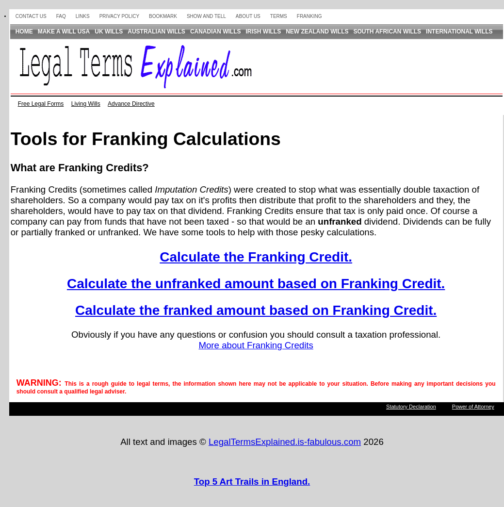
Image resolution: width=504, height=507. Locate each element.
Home (24, 31)
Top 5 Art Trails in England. (252, 481)
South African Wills (388, 31)
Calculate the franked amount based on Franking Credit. (256, 310)
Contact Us (31, 16)
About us (248, 16)
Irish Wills (263, 31)
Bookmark (163, 16)
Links (83, 16)
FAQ (61, 16)
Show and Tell (206, 16)
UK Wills (109, 31)
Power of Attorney (473, 406)
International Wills (459, 31)
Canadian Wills (215, 31)
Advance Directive (131, 103)
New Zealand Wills (317, 31)
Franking (309, 16)
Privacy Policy (119, 16)
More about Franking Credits (255, 345)
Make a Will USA (64, 31)
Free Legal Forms (41, 103)
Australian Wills (156, 31)
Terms (278, 16)
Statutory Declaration (411, 406)
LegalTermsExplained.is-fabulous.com (285, 442)
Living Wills (85, 103)
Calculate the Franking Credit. (256, 256)
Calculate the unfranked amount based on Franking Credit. (256, 283)
